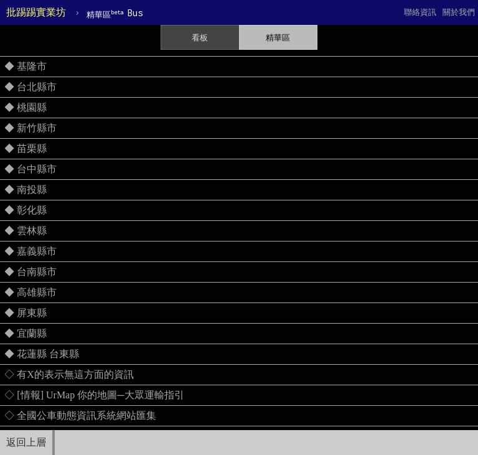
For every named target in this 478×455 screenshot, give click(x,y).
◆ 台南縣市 (30, 271)
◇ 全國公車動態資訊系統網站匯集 (80, 415)
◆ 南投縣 (25, 189)
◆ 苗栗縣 (25, 148)
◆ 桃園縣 (25, 107)
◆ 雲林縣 (25, 230)
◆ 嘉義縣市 (30, 251)
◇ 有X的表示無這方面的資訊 (69, 374)
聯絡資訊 (420, 12)
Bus (115, 13)
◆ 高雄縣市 (30, 292)
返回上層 (26, 442)
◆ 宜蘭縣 (25, 333)
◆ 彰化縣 (25, 210)
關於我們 (459, 12)
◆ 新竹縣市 (30, 128)
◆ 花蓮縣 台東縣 (41, 354)
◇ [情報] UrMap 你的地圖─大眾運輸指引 (94, 395)
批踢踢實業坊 (36, 12)
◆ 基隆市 (25, 66)
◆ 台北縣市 (30, 87)
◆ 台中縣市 (30, 169)
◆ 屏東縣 (25, 312)
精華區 (278, 37)
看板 (200, 37)
